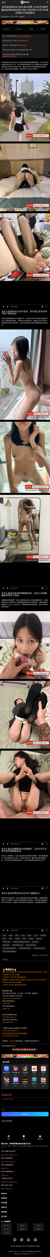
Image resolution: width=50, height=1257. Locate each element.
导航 (3, 2)
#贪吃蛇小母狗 (6, 941)
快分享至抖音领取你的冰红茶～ (25, 1050)
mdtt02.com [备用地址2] (6, 1008)
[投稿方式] (25, 1207)
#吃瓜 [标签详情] (4, 935)
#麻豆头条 (35, 941)
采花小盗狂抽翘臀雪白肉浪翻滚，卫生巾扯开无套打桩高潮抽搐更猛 (24, 850)
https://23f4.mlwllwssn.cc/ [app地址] (11, 1030)
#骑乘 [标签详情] (29, 935)
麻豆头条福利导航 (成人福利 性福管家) (15, 1033)
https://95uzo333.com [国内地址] (9, 1017)
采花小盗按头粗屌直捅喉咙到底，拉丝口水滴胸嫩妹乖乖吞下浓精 (24, 594)
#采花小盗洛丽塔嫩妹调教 (9, 951)
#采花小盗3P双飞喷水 (39, 948)
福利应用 (40, 1137)
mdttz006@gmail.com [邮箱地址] (9, 56)
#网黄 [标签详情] (10, 935)
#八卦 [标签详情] (35, 935)
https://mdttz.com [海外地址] (8, 1022)
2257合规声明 (30, 1246)
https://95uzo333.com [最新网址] (24, 36)
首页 (8, 1137)
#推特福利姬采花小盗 (17, 945)
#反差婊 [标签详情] (31, 938)
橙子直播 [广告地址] (43, 29)
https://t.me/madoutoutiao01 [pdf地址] (11, 998)
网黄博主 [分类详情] (22, 16)
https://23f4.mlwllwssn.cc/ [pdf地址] (9, 1155)
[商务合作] (25, 1193)
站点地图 (36, 1246)
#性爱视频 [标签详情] (43, 935)
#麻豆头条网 (6, 945)
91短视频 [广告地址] (31, 29)
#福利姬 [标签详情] (17, 938)
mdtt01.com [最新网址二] (5, 1168)
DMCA (23, 1246)
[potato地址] (28, 1240)
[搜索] (46, 2)
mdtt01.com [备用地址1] (6, 1003)
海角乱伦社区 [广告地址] (7, 29)
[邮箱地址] (25, 1046)
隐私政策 (18, 1246)
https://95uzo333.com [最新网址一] (8, 1161)
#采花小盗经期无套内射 (25, 948)
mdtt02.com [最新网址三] (5, 1175)
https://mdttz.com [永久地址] (22, 40)
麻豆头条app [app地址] (23, 45)
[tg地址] (14, 1240)
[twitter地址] (21, 1240)
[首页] (25, 2)
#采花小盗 (38, 938)
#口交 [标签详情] (4, 938)
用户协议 (13, 1246)
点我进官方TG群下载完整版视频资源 (14, 977)
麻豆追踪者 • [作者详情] (5, 16)
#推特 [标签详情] (24, 938)
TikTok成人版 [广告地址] (19, 29)
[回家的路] (25, 1212)
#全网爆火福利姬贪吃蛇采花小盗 (21, 941)
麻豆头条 (13, 1041)
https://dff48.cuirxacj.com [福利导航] (11, 1036)
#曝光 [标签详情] (16, 935)
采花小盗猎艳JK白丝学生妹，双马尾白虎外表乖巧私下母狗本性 (24, 312)
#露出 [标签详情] (10, 938)
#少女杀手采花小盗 (30, 945)
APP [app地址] (23, 1137)
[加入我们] (25, 1216)
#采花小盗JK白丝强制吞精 (9, 948)
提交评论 (25, 1114)
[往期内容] (25, 1198)
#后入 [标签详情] (23, 935)
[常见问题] (25, 1202)
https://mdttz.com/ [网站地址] (32, 1253)
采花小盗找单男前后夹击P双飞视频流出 (20, 893)
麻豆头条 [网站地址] (19, 1251)
